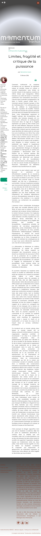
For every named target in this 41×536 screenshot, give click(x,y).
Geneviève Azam (26, 72)
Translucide (28, 533)
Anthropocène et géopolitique (17, 51)
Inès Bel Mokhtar (36, 533)
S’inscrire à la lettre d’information (6, 471)
